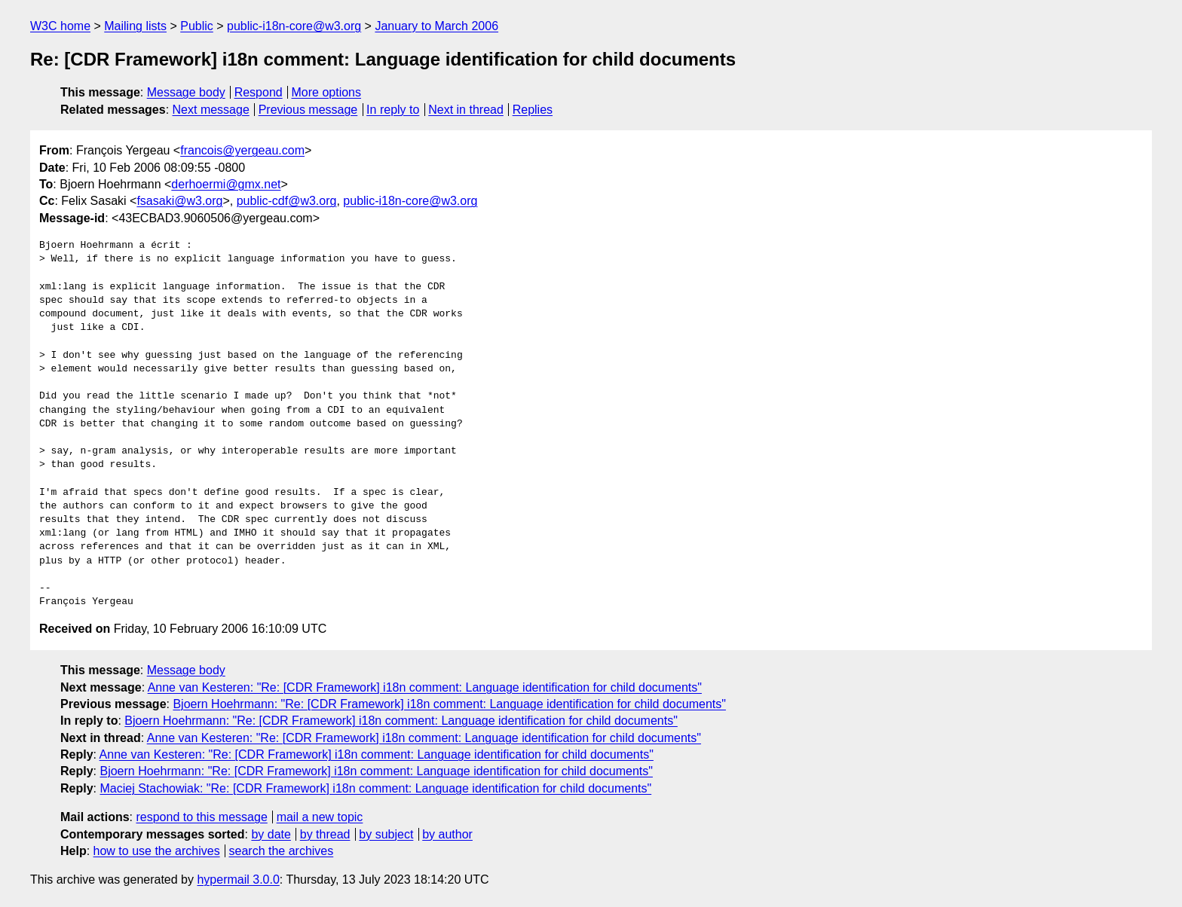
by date (270, 834)
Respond (258, 92)
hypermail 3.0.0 (238, 879)
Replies (533, 109)
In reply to (392, 109)
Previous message (308, 109)
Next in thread (466, 109)
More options (327, 92)
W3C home (60, 26)
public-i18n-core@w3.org (294, 26)
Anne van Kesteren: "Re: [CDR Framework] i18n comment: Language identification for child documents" (425, 687)
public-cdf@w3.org (287, 200)
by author (447, 834)
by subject (386, 834)
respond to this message (201, 817)
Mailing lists (135, 26)
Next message (211, 109)
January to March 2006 (436, 26)
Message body (186, 92)
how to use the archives (156, 850)
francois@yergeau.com (242, 150)
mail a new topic (320, 817)
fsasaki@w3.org (179, 200)
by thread (325, 834)
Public (196, 26)
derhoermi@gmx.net (225, 184)
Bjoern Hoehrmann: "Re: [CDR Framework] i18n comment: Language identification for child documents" (449, 704)
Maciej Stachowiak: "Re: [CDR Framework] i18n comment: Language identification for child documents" (375, 788)
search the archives (281, 850)
